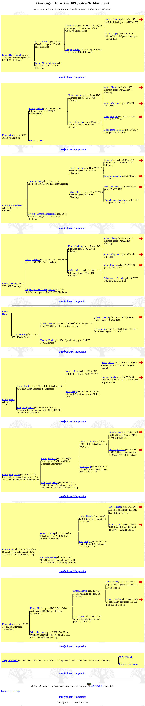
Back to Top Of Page (10, 691)
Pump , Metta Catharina (46, 63)
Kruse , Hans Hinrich (12, 55)
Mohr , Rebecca (75, 122)
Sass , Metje (111, 33)
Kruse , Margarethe (113, 103)
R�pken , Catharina (128, 664)
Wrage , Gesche (36, 140)
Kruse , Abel (8, 549)
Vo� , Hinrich (125, 657)
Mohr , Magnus (111, 116)
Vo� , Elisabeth (10, 660)
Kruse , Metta (8, 399)
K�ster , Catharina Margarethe (42, 214)
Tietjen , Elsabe (72, 49)
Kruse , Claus (110, 87)
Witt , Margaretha (25, 407)
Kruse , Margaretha (11, 474)
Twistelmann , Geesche (114, 130)
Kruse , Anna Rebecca (12, 205)
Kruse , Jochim (75, 95)
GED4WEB (96, 686)
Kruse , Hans (71, 25)
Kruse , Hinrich (113, 19)
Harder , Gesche (109, 377)
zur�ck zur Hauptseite (72, 76)
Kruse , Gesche (9, 135)
